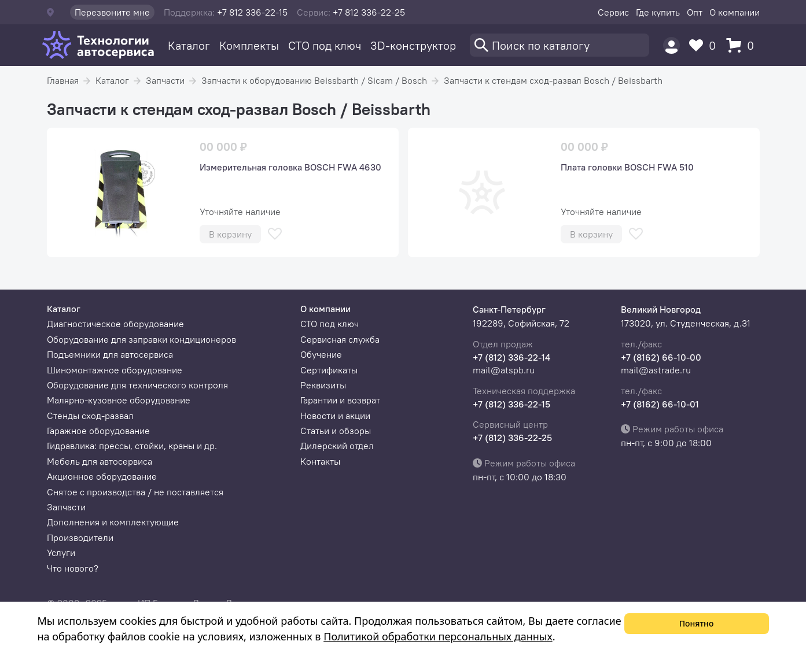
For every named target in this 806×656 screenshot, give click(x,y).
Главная (63, 80)
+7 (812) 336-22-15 (511, 404)
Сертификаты (329, 370)
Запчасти (165, 80)
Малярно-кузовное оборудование (118, 400)
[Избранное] (705, 45)
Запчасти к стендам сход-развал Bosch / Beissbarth (553, 80)
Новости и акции (335, 415)
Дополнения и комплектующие (113, 522)
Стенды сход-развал (90, 415)
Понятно (696, 623)
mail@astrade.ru (656, 370)
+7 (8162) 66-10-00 (661, 357)
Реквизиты (323, 385)
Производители (80, 537)
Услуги (61, 552)
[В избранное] (275, 234)
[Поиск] (559, 45)
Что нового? (72, 568)
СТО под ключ (324, 45)
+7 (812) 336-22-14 (511, 357)
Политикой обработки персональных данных (437, 636)
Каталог (189, 45)
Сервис (613, 12)
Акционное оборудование (102, 476)
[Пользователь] (671, 45)
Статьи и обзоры (335, 430)
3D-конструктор (413, 45)
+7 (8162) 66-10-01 (660, 404)
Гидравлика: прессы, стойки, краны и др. (132, 445)
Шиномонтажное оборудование (114, 370)
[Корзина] (743, 45)
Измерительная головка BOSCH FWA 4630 (290, 167)
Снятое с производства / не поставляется (135, 492)
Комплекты (249, 45)
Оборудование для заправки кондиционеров (141, 339)
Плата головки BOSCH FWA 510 (627, 167)
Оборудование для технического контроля (137, 385)
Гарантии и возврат (340, 400)
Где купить (658, 12)
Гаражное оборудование (98, 430)
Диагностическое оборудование (115, 323)
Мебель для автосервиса (99, 461)
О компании (734, 12)
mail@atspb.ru (504, 370)
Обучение (321, 354)
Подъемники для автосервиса (110, 354)
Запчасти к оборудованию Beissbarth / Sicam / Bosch (314, 80)
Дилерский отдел (337, 445)
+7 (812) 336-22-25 (512, 437)
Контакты (320, 461)
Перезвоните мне (112, 12)
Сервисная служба (340, 339)
